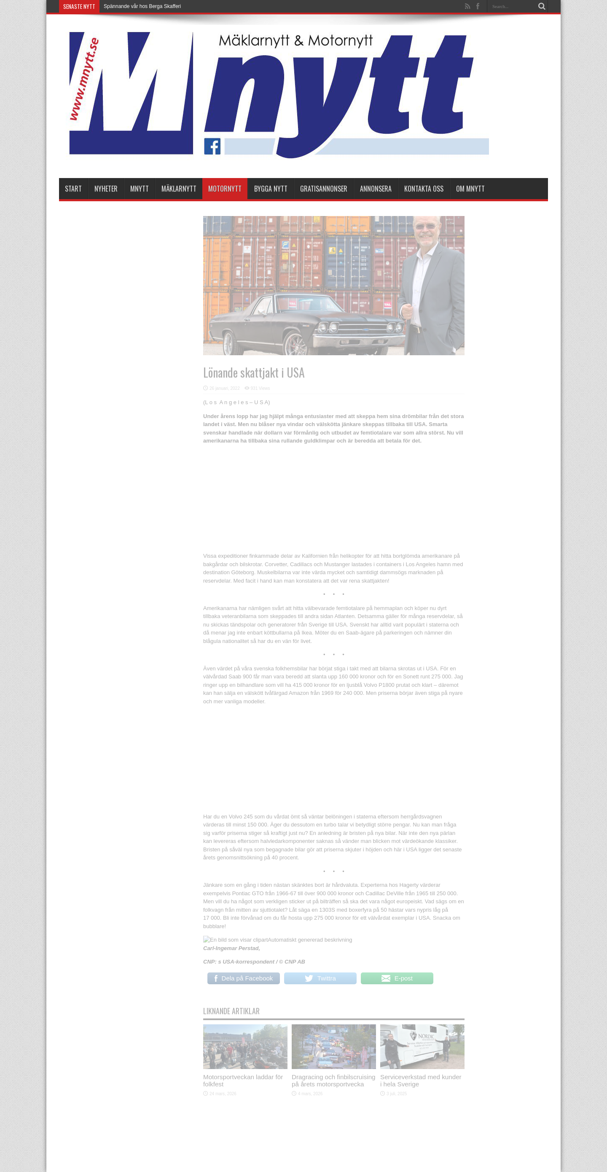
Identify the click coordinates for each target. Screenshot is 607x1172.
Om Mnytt (470, 189)
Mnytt (139, 189)
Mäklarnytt (178, 189)
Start (73, 189)
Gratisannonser (323, 189)
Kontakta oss (423, 189)
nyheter (106, 189)
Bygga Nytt (270, 189)
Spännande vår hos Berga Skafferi (142, 6)
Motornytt (225, 189)
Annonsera (376, 189)
